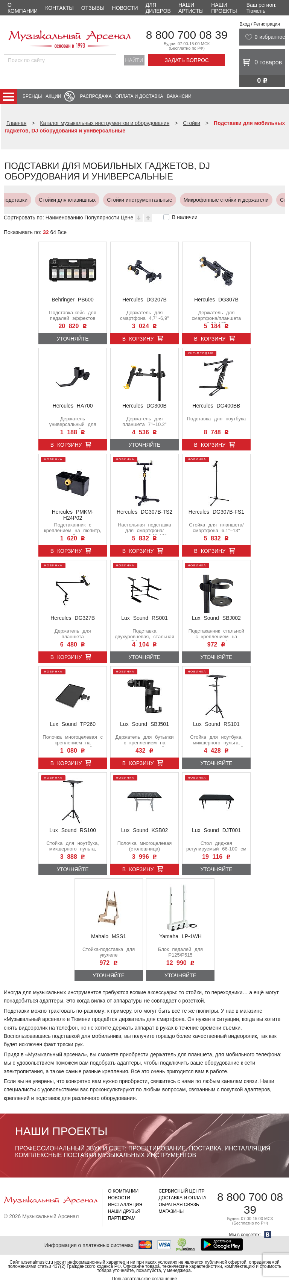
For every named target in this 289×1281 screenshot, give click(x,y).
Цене (127, 218)
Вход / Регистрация (259, 24)
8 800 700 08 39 (187, 35)
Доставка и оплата (182, 1197)
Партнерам (121, 1218)
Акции (53, 96)
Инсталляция (125, 1204)
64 (53, 232)
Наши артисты (191, 8)
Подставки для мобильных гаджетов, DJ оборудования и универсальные (184, 200)
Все (62, 232)
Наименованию (64, 218)
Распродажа (95, 96)
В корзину (138, 339)
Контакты (59, 8)
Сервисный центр (181, 1191)
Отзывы (93, 8)
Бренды (32, 96)
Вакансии (179, 96)
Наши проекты (224, 8)
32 (46, 232)
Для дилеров (158, 8)
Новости (125, 8)
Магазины (171, 1211)
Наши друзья (124, 1211)
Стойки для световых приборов (38, 200)
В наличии (185, 217)
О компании (23, 8)
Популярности (101, 218)
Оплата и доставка (139, 96)
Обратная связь (178, 1204)
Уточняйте (73, 339)
